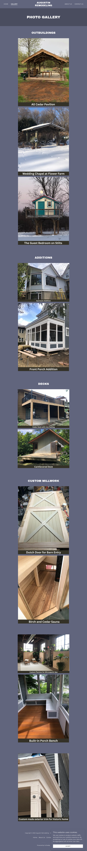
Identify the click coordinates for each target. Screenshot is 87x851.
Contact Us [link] (79, 4)
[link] (43, 6)
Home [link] (6, 4)
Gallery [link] (14, 4)
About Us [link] (68, 4)
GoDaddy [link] (47, 845)
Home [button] (35, 837)
